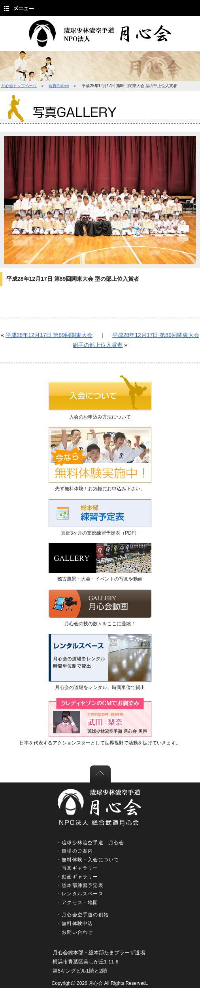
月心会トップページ (19, 86)
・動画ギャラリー (77, 876)
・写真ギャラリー (77, 868)
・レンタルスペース (80, 894)
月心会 (96, 983)
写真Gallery (59, 86)
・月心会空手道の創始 (83, 915)
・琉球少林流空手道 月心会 (91, 842)
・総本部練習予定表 (80, 885)
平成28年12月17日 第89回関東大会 (49, 335)
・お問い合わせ (75, 932)
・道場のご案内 (75, 851)
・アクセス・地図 (77, 902)
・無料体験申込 (75, 923)
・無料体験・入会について (88, 859)
